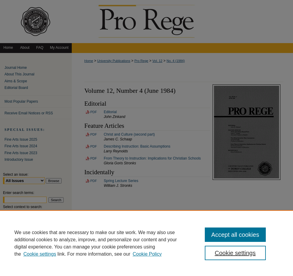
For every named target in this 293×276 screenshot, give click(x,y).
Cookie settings (39, 254)
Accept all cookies (235, 234)
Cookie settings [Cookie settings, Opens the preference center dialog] (235, 253)
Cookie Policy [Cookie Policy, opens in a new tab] (147, 254)
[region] (146, 243)
